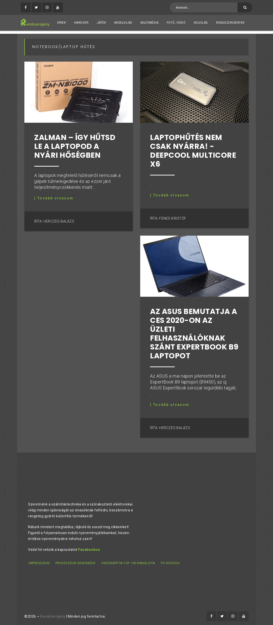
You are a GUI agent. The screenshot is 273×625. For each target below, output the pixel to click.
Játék (101, 22)
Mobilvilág (123, 22)
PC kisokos (169, 560)
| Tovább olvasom (54, 195)
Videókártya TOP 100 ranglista (127, 560)
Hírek (61, 22)
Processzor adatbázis (75, 560)
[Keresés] (245, 7)
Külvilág (201, 22)
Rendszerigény (52, 613)
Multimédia (149, 22)
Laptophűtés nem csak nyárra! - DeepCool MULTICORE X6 (193, 147)
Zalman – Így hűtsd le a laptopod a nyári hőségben (74, 143)
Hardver (81, 22)
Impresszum (38, 560)
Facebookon (89, 547)
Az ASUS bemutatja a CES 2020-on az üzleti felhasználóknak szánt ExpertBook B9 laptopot (194, 330)
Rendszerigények (230, 22)
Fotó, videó (176, 22)
